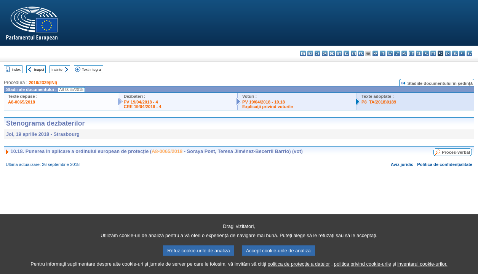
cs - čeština (317, 53)
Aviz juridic (402, 164)
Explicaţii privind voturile (267, 106)
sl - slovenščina (455, 53)
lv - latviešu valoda (390, 53)
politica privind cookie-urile (362, 268)
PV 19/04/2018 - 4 (141, 102)
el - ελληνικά (346, 53)
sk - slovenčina (448, 53)
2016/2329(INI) (43, 82)
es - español (310, 53)
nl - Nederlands (419, 53)
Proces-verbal (456, 152)
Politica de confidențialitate (444, 164)
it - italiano (382, 53)
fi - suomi (462, 53)
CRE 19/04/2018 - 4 (142, 106)
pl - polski (426, 53)
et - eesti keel (339, 53)
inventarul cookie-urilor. (422, 268)
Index (16, 69)
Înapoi (39, 69)
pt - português (433, 53)
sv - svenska (469, 53)
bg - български (303, 53)
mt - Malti (411, 53)
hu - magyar (404, 53)
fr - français (361, 53)
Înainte (56, 69)
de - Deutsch (332, 53)
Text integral (92, 69)
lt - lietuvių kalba (397, 53)
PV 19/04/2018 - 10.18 (263, 102)
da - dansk (325, 53)
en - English (354, 53)
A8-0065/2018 (21, 102)
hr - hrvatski (375, 53)
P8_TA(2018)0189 (378, 102)
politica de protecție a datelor (298, 268)
